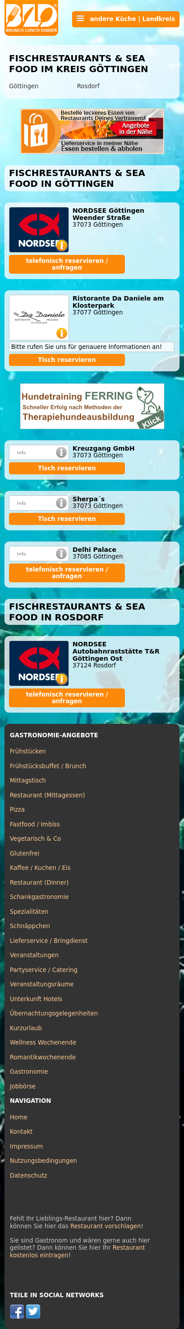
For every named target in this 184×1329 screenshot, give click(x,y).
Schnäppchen (30, 926)
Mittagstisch (28, 780)
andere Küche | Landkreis (126, 18)
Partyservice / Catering (43, 970)
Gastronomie (29, 1071)
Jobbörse (23, 1086)
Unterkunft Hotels (36, 999)
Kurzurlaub (26, 1028)
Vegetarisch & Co (35, 838)
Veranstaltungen (34, 955)
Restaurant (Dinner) (39, 882)
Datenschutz (28, 1175)
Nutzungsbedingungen (43, 1160)
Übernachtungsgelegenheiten (54, 1013)
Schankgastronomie (39, 897)
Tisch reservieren (67, 360)
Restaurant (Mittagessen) (47, 795)
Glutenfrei (24, 853)
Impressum (26, 1146)
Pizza (17, 809)
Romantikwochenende (43, 1057)
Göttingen (24, 86)
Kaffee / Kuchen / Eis (40, 867)
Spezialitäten (29, 911)
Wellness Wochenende (43, 1042)
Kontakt (21, 1131)
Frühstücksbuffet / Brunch (48, 766)
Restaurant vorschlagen (105, 1226)
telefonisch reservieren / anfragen (67, 264)
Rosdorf (88, 86)
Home (18, 1117)
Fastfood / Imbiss (35, 824)
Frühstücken (28, 751)
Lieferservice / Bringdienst (49, 941)
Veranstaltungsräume (42, 984)
